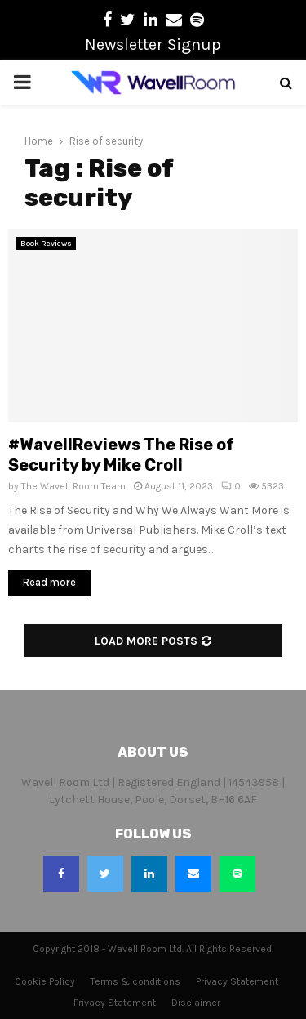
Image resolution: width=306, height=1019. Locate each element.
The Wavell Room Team (73, 486)
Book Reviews (46, 243)
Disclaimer (195, 1002)
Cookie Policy (45, 981)
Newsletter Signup (153, 44)
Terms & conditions (135, 981)
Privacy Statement (237, 981)
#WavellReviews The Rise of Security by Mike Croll (121, 455)
